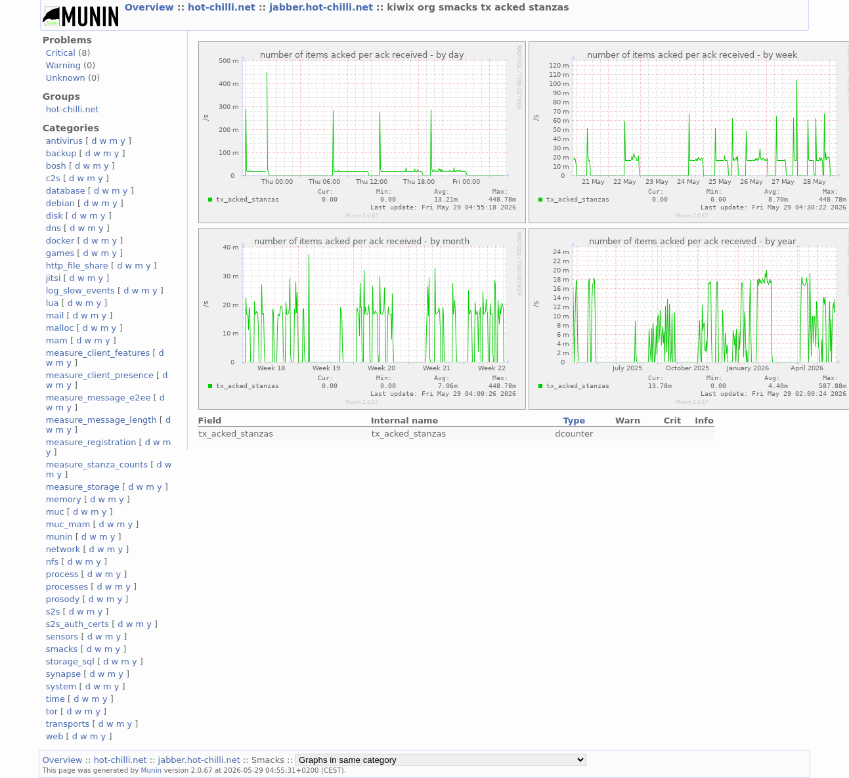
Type (574, 420)
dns (53, 228)
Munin (151, 770)
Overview (151, 7)
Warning (63, 65)
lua (52, 303)
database (65, 191)
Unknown (65, 78)
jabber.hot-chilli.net (322, 7)
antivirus (64, 141)
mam (57, 340)
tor (52, 711)
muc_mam (68, 524)
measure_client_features (98, 353)
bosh (56, 166)
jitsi (53, 278)
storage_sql (70, 661)
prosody (63, 599)
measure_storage (83, 487)
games (60, 253)
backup (61, 153)
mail (55, 315)
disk (54, 216)
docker (60, 241)
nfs (52, 562)
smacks (62, 649)
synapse (63, 674)
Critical (61, 53)
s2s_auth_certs (77, 624)
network (63, 549)
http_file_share (77, 265)
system (61, 686)
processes (67, 587)
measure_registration (91, 442)
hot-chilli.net (223, 7)
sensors (62, 636)
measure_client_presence (100, 375)
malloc (60, 328)
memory (63, 499)
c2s (53, 178)
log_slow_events (80, 290)
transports (68, 724)
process (62, 574)
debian (60, 203)
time (55, 699)
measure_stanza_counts (97, 464)
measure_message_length (101, 420)
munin (59, 537)
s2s (53, 611)
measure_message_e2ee (98, 397)
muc (55, 512)
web (55, 736)
